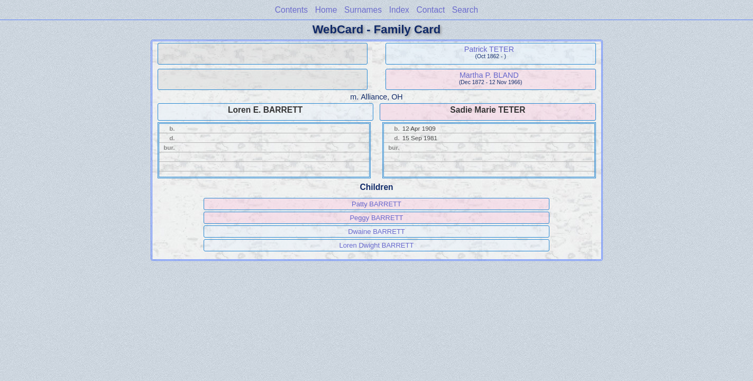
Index (399, 9)
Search (465, 9)
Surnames (363, 9)
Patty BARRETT (376, 204)
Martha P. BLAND (489, 75)
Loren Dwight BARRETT (376, 245)
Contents (291, 9)
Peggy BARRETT (376, 218)
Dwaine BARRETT (376, 231)
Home (326, 9)
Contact (430, 9)
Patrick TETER (489, 49)
